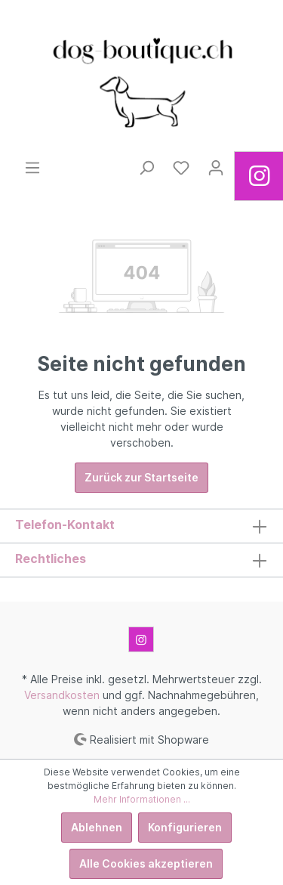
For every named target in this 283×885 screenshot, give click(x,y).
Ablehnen (96, 827)
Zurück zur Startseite (141, 477)
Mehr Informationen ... (142, 799)
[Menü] (32, 167)
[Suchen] (146, 167)
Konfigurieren (185, 827)
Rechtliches (50, 558)
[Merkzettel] (181, 167)
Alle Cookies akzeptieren (146, 863)
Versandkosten (62, 695)
